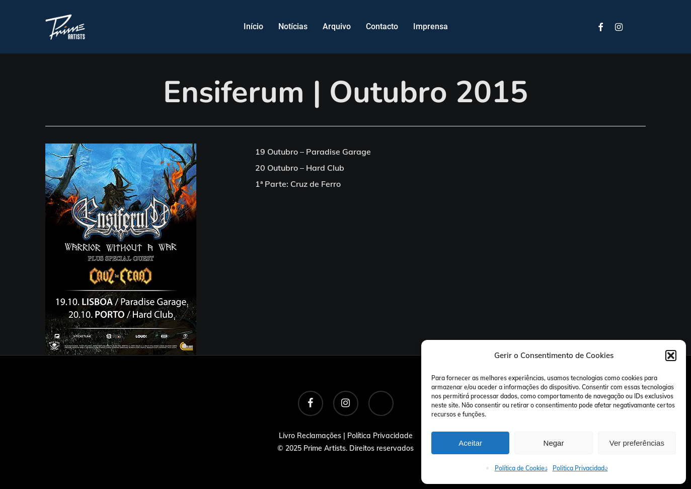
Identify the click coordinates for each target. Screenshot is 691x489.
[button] (671, 356)
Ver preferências (636, 443)
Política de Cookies (521, 468)
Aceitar (470, 443)
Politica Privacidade (580, 468)
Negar (554, 443)
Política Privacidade (380, 435)
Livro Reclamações (310, 435)
